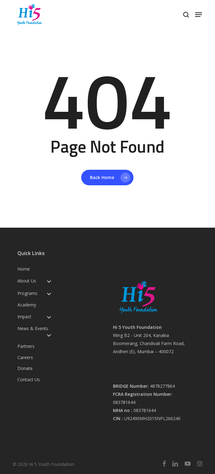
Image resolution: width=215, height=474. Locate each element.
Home (23, 269)
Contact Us (28, 379)
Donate (25, 368)
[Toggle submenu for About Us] (48, 280)
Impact (24, 317)
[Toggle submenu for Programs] (48, 293)
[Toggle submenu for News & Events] (48, 334)
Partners (26, 346)
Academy (26, 305)
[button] (198, 15)
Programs (27, 293)
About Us (26, 281)
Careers (25, 357)
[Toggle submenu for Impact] (48, 316)
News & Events (32, 328)
